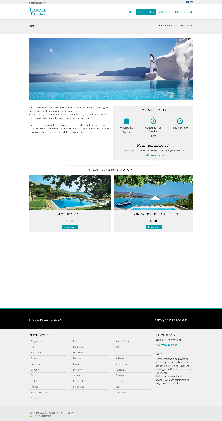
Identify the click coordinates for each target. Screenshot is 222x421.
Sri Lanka (120, 352)
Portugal (78, 381)
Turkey (119, 381)
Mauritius (78, 352)
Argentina (36, 341)
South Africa (122, 341)
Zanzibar (120, 392)
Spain (118, 346)
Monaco (77, 364)
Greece (190, 26)
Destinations (167, 26)
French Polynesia (40, 392)
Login (70, 412)
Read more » (69, 227)
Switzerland (121, 364)
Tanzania (120, 369)
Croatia (35, 369)
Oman (76, 375)
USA (117, 386)
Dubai (34, 381)
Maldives (78, 346)
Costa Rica (36, 364)
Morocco (78, 369)
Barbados (36, 352)
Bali (33, 346)
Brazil (34, 358)
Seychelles (78, 386)
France (34, 386)
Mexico (77, 358)
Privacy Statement (42, 415)
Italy (75, 341)
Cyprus (35, 375)
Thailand (120, 375)
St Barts (119, 358)
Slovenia (77, 392)
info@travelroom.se (153, 155)
